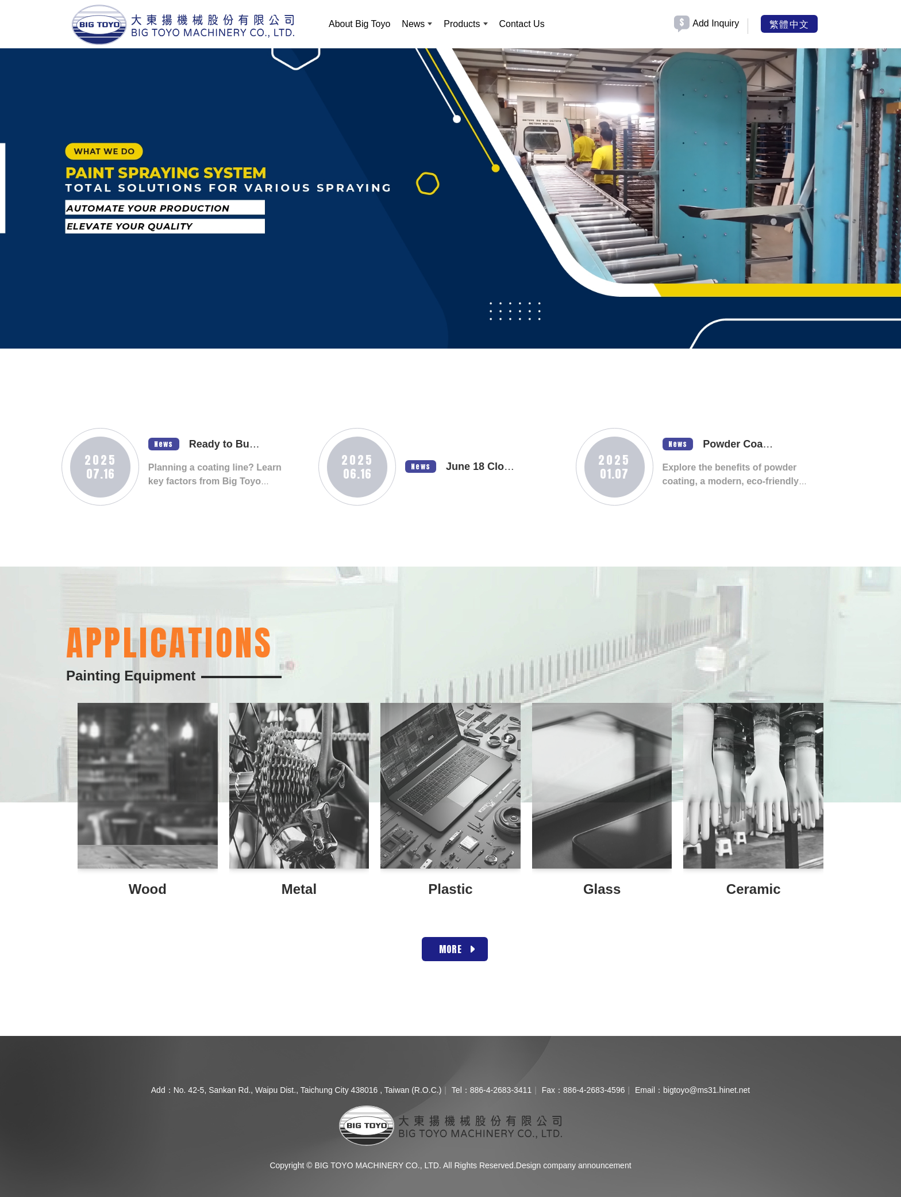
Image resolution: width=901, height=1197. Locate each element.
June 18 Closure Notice (466, 466)
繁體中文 (789, 23)
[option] (450, 195)
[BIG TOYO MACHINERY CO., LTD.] (183, 25)
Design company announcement (574, 1165)
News (127, 444)
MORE (450, 949)
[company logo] (450, 1125)
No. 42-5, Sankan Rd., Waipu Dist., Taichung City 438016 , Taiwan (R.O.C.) (308, 1090)
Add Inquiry (715, 23)
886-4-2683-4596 (594, 1090)
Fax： (552, 1090)
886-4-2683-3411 (501, 1090)
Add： (162, 1090)
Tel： (461, 1090)
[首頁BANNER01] (450, 195)
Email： (649, 1090)
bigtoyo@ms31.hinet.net (706, 1090)
